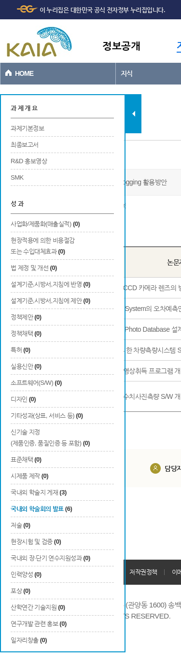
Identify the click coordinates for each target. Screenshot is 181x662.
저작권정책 (143, 572)
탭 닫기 (133, 113)
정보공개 (121, 45)
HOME (24, 73)
